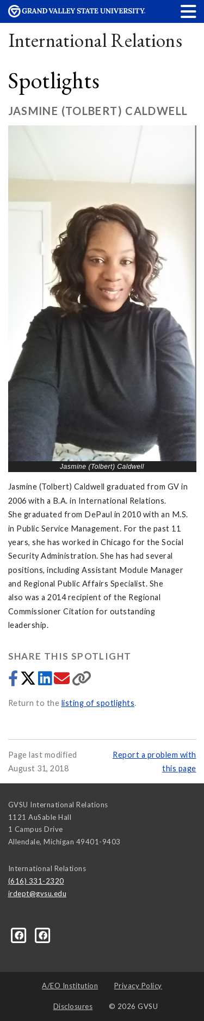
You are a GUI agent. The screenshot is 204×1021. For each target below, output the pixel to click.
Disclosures (73, 1006)
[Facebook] (20, 934)
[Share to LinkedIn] (46, 681)
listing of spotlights (98, 703)
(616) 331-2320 (36, 881)
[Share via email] (63, 681)
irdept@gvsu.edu (37, 893)
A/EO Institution (70, 985)
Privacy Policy (138, 985)
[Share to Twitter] (29, 681)
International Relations (95, 40)
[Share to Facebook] (14, 681)
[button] (189, 11)
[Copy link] (82, 681)
